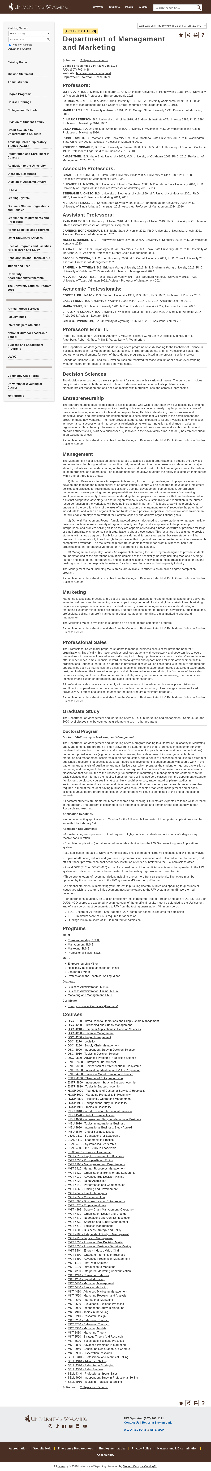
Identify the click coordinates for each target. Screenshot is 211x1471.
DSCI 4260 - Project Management (89, 1037)
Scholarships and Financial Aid (29, 257)
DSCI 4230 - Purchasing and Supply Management (100, 1025)
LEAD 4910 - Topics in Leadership (89, 1152)
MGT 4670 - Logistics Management (90, 1225)
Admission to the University (27, 165)
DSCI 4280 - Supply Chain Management (93, 1045)
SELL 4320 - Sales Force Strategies (91, 1365)
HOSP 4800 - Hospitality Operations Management (99, 1098)
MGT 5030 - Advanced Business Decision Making (99, 1246)
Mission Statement (20, 74)
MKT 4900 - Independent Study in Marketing (96, 1307)
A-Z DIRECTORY (135, 1429)
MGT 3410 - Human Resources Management (96, 1168)
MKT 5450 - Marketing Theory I (88, 1332)
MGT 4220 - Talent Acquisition (87, 1180)
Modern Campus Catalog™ (140, 1466)
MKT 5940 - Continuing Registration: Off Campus (99, 1348)
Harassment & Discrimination (177, 1448)
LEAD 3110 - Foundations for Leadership (94, 1135)
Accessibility (105, 1454)
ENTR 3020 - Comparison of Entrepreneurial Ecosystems (104, 1066)
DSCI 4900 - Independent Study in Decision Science (101, 1049)
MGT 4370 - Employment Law (87, 1205)
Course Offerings (19, 102)
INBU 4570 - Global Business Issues (91, 1115)
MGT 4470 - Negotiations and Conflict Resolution (99, 1217)
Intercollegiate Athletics (24, 325)
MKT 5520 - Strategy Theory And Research (95, 1336)
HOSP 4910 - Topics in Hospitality (89, 1107)
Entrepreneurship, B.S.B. (84, 940)
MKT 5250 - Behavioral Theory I (88, 1320)
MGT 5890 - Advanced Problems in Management (99, 1258)
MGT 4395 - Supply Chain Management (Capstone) (101, 1209)
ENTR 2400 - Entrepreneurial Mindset (92, 1062)
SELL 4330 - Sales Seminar (85, 1369)
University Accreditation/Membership (26, 276)
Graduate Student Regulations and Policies (28, 208)
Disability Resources (22, 173)
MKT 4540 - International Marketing (90, 1299)
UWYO (12, 356)
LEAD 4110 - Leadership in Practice (91, 1139)
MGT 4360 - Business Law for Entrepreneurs (96, 1201)
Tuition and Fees (19, 265)
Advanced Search (19, 48)
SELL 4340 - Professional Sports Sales (93, 1373)
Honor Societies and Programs (29, 229)
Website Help (42, 1448)
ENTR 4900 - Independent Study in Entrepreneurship (102, 1082)
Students (114, 7)
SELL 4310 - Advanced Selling (87, 1361)
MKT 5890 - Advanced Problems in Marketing (97, 1344)
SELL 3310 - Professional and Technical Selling (98, 1357)
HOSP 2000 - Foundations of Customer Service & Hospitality (106, 1090)
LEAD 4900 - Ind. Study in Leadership (92, 1148)
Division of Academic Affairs (27, 181)
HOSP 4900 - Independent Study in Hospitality (97, 1103)
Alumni (143, 7)
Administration (18, 82)
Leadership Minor (79, 971)
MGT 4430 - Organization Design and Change (97, 1213)
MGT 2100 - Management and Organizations (96, 1164)
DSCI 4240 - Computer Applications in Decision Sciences (104, 1029)
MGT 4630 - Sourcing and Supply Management (98, 1221)
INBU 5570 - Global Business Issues (91, 1131)
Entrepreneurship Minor (83, 963)
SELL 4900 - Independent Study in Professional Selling (103, 1377)
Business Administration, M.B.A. (88, 986)
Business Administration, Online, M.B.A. (93, 991)
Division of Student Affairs (26, 122)
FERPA (12, 190)
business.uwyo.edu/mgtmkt (93, 73)
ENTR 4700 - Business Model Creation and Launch (100, 1074)
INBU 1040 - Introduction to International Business (100, 1111)
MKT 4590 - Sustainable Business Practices (96, 1303)
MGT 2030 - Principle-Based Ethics (90, 1160)
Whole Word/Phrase (22, 45)
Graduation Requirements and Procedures (28, 220)
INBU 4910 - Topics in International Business (96, 1123)
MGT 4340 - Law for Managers (87, 1193)
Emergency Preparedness (75, 1448)
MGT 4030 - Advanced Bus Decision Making (96, 1176)
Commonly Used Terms (23, 375)
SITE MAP (157, 1429)
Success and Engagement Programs (25, 346)
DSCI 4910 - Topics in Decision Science (93, 1053)
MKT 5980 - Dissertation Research (90, 1353)
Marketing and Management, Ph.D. (90, 995)
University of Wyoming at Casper (25, 385)
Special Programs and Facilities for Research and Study (29, 248)
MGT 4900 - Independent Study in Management (98, 1234)
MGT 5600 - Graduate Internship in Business (96, 1254)
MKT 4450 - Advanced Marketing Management (97, 1291)
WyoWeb (98, 7)
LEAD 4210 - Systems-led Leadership (92, 1144)
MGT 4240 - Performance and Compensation (96, 1184)
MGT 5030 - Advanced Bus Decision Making (96, 1242)
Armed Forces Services (24, 308)
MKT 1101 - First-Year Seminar (87, 1262)
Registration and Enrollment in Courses (29, 155)
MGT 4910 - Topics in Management (90, 1238)
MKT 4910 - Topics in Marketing (88, 1312)
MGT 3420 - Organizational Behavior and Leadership (101, 1172)
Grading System (19, 198)
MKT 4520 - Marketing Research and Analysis (97, 1295)
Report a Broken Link (157, 1422)
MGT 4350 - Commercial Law (86, 1197)
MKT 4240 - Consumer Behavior (88, 1275)
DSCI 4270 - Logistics (82, 1041)
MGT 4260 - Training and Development (93, 1189)
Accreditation (18, 1448)
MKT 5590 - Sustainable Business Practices (96, 1340)
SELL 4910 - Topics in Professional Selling (95, 1381)
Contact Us (132, 1422)
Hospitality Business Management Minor (93, 967)
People (129, 7)
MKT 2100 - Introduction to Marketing (91, 1266)
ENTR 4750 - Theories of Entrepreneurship (95, 1078)
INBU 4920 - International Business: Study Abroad (100, 1127)
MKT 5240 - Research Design (87, 1316)
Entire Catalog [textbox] (17, 33)
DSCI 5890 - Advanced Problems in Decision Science (102, 1057)
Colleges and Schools (22, 110)
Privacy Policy (141, 1448)
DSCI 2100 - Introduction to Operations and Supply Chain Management (113, 1021)
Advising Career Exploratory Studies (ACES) (27, 144)
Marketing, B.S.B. (79, 948)
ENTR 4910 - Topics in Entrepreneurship (93, 1086)
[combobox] (172, 25)
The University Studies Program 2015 (29, 287)
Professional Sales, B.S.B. (85, 952)
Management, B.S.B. (81, 944)
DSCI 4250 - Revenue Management (90, 1033)
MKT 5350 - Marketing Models (87, 1328)
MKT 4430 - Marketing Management (91, 1283)
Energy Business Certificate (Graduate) (93, 1006)
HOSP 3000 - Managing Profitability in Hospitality (99, 1094)
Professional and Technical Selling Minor (94, 976)
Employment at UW (112, 1448)
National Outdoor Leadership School (27, 335)
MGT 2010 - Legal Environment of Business (96, 1156)
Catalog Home (17, 62)
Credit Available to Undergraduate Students (24, 132)
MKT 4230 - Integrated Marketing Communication (99, 1271)
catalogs (63, 1466)
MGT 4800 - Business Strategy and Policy (94, 1230)
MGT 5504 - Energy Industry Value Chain (94, 1250)
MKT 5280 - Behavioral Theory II (88, 1324)
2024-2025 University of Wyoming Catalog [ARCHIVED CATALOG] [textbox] (171, 26)
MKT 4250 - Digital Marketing (86, 1279)
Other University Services (25, 238)
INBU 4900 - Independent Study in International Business (104, 1119)
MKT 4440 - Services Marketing (88, 1287)
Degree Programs (20, 94)
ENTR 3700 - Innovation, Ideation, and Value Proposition (104, 1070)
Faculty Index (17, 316)
